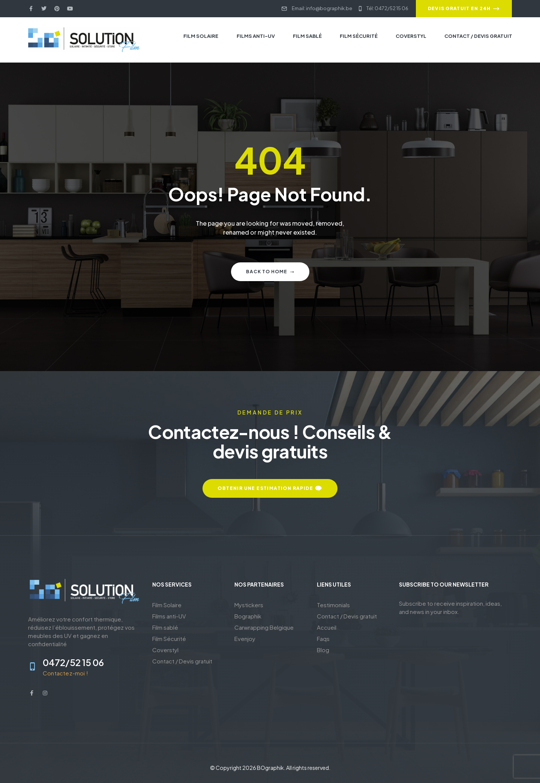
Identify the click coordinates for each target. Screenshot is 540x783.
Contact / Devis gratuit (182, 661)
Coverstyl (165, 649)
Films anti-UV (169, 616)
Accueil (326, 627)
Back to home (270, 271)
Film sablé (165, 627)
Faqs (323, 638)
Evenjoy (244, 638)
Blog (323, 649)
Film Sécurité (169, 638)
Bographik (247, 616)
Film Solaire (167, 604)
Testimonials (333, 604)
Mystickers (248, 604)
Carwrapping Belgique (264, 627)
